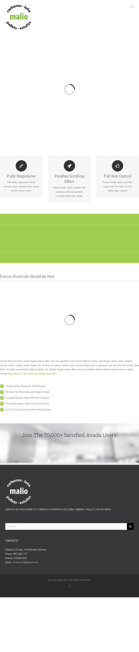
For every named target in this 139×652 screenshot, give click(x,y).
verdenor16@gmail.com (25, 562)
